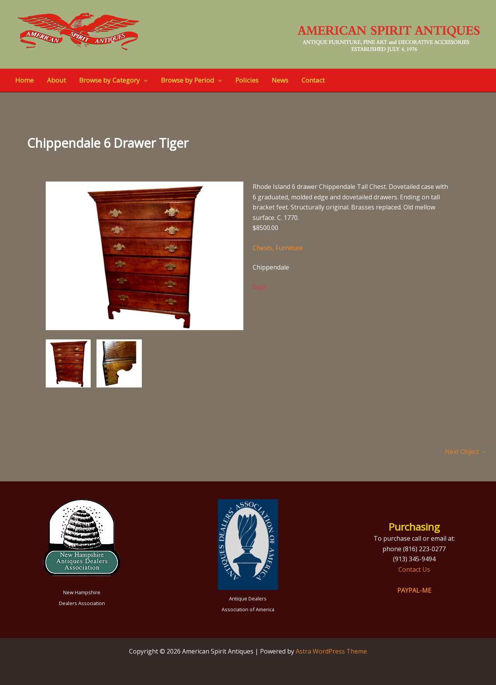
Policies (246, 80)
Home (24, 80)
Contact (313, 80)
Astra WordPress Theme (331, 651)
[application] (144, 80)
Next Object (466, 451)
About (56, 80)
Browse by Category (113, 80)
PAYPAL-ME (414, 590)
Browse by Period (191, 80)
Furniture (289, 248)
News (280, 80)
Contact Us (414, 569)
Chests (262, 248)
